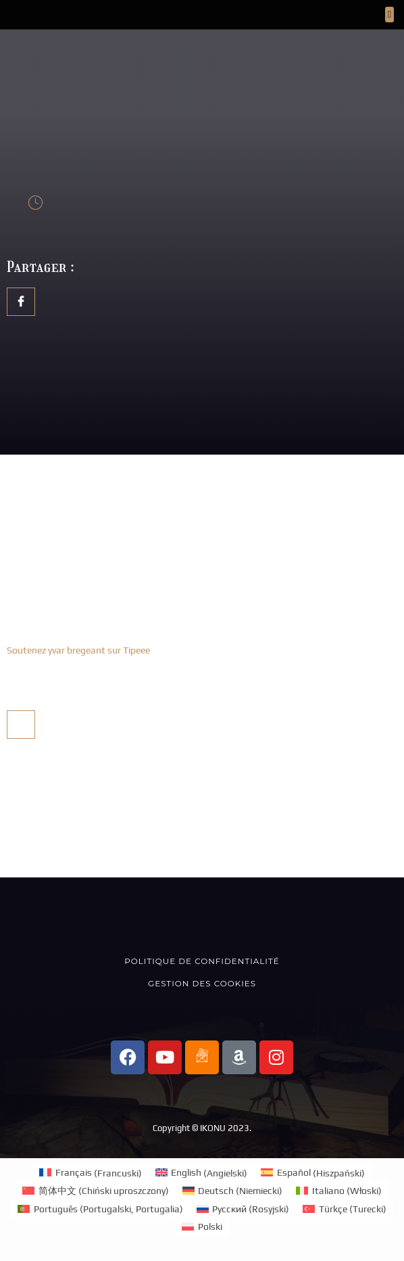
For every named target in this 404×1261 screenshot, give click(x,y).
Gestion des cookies (202, 983)
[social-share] (21, 302)
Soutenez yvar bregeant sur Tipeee (78, 650)
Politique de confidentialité (201, 961)
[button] (389, 14)
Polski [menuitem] (210, 1226)
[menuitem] (90, 1173)
